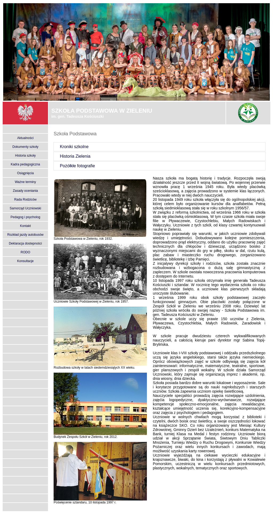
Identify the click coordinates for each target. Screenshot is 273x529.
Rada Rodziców (25, 199)
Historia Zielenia (72, 156)
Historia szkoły (25, 155)
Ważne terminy (25, 182)
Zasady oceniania (25, 191)
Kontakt (25, 226)
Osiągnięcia (25, 173)
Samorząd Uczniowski (25, 208)
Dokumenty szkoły (25, 147)
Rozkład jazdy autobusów (25, 235)
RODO (25, 252)
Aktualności (25, 138)
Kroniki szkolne (71, 146)
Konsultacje (25, 261)
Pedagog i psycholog (25, 217)
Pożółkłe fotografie (74, 166)
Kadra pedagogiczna (25, 164)
